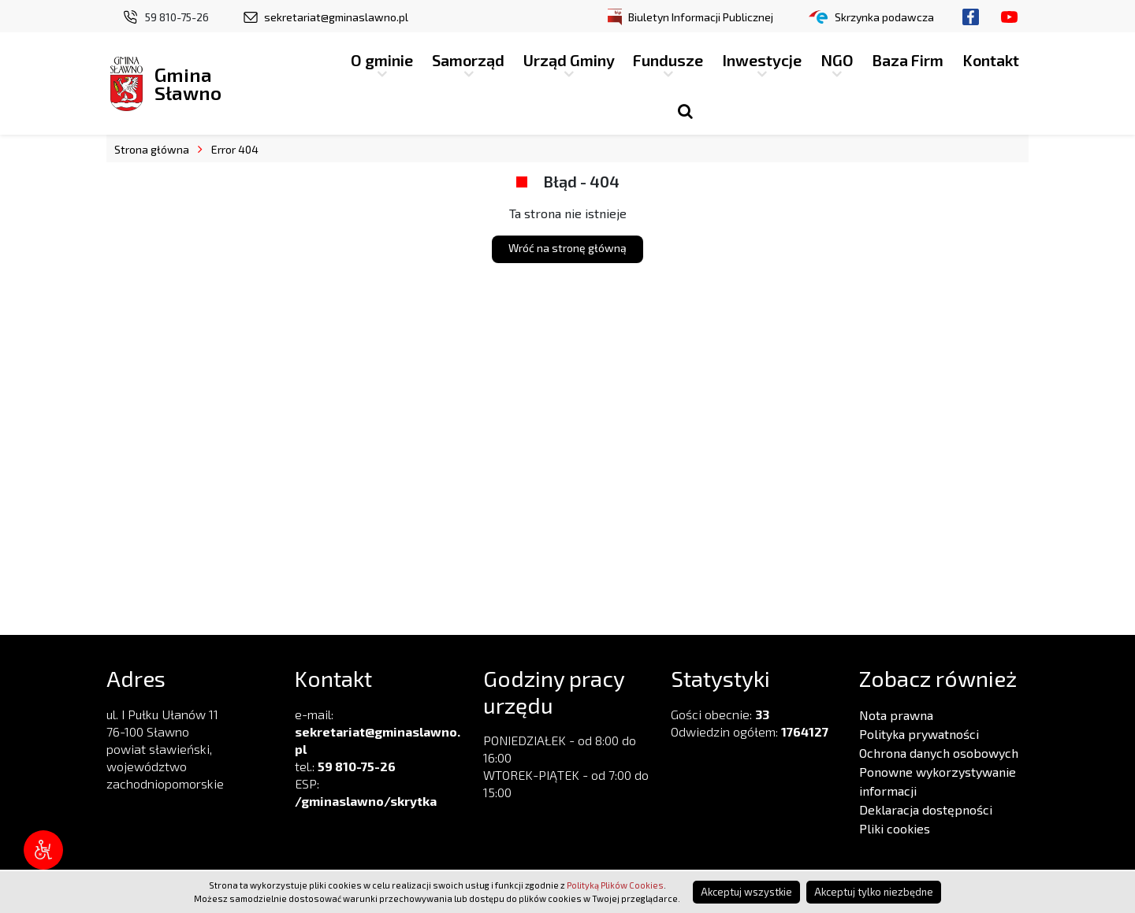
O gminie (382, 59)
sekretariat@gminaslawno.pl (336, 17)
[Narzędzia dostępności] (43, 850)
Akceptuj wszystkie (746, 891)
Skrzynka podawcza (884, 17)
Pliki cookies (894, 828)
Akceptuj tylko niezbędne (873, 891)
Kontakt (990, 59)
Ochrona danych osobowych (938, 752)
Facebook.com (970, 17)
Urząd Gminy (569, 59)
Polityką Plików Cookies (615, 885)
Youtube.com (1009, 17)
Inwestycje (762, 59)
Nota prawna (896, 714)
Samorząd (468, 59)
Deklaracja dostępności (925, 809)
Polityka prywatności (919, 733)
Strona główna (151, 149)
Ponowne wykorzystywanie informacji (937, 781)
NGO (837, 59)
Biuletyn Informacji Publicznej (700, 17)
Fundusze (668, 59)
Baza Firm (907, 59)
